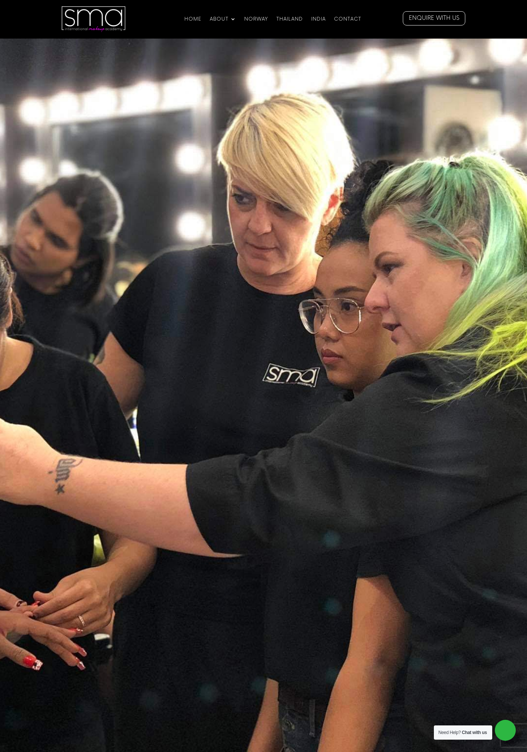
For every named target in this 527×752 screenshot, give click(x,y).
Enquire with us (434, 18)
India (318, 19)
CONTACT (347, 19)
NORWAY (256, 19)
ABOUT (219, 19)
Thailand (289, 19)
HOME (193, 19)
